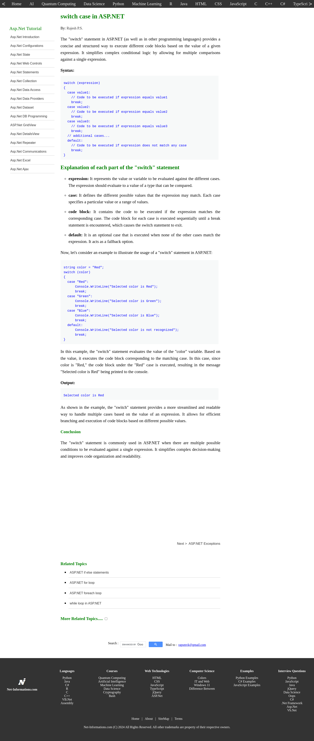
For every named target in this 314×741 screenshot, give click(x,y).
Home (135, 718)
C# (67, 685)
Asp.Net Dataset (22, 107)
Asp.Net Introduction (24, 37)
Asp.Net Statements (24, 72)
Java (67, 681)
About (149, 718)
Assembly (67, 703)
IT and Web (201, 681)
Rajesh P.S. (75, 28)
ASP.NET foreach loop (86, 593)
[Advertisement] (140, 499)
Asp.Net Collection (23, 81)
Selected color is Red (83, 393)
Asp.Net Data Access (25, 90)
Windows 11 (202, 685)
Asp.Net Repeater (23, 142)
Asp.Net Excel (20, 160)
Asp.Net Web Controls (26, 63)
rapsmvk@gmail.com (192, 644)
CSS (157, 681)
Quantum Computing (112, 678)
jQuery (157, 692)
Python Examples (247, 678)
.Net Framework (291, 703)
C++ (67, 696)
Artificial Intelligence (112, 681)
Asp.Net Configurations (26, 45)
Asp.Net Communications (28, 151)
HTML (156, 678)
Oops (292, 696)
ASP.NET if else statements (89, 572)
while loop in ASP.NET (85, 603)
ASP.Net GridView (23, 125)
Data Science (112, 688)
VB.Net (67, 699)
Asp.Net (292, 706)
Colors (202, 678)
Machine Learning (112, 685)
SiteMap (163, 718)
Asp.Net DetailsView (24, 134)
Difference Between (202, 688)
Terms (179, 718)
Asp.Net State (20, 54)
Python (66, 678)
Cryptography (112, 692)
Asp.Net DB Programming (28, 116)
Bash (112, 696)
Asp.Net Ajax (19, 169)
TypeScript (157, 688)
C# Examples (247, 681)
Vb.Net (292, 710)
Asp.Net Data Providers (27, 98)
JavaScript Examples (246, 685)
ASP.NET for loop (82, 582)
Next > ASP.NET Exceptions (198, 544)
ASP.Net (157, 696)
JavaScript (157, 685)
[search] (132, 644)
